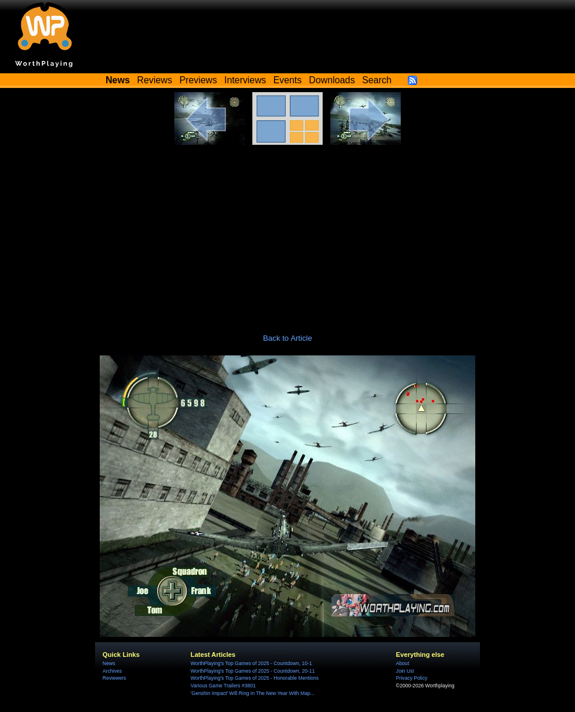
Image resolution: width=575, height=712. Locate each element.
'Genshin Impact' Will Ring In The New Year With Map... (252, 693)
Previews (198, 80)
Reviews (154, 80)
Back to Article (287, 338)
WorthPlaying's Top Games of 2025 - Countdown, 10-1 (251, 663)
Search (376, 80)
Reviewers (114, 678)
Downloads (332, 80)
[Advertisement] (287, 233)
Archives (112, 671)
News (109, 663)
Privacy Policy (411, 678)
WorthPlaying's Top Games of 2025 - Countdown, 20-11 (253, 671)
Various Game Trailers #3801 (223, 686)
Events (287, 80)
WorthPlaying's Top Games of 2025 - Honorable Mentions (255, 678)
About (402, 663)
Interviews (245, 80)
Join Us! (405, 671)
